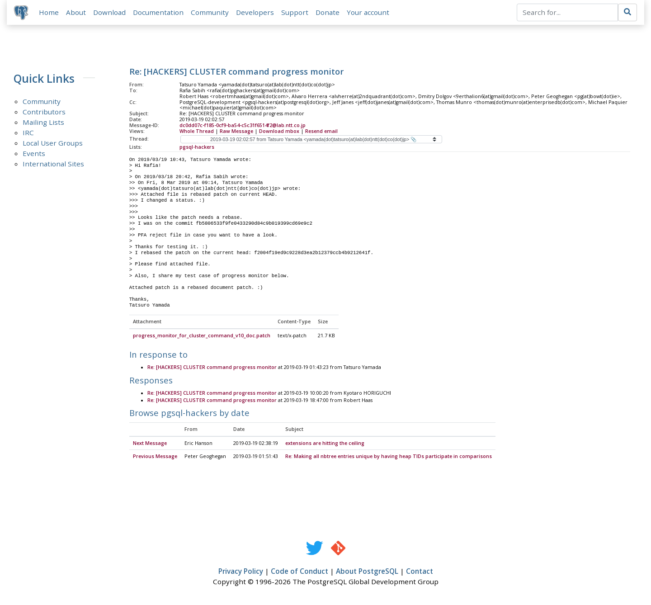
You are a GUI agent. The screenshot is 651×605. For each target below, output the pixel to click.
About (76, 12)
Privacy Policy (240, 571)
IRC (28, 132)
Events (34, 153)
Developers (255, 12)
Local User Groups (53, 142)
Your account (368, 12)
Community (210, 12)
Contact (419, 571)
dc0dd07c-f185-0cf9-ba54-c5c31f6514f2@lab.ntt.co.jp (242, 125)
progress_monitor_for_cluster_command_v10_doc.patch (201, 336)
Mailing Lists (43, 122)
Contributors (44, 111)
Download (109, 12)
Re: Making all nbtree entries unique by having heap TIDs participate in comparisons (388, 457)
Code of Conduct (299, 571)
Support (294, 12)
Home (49, 12)
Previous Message (155, 457)
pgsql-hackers (196, 147)
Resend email (321, 131)
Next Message (150, 443)
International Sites (53, 163)
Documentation (158, 12)
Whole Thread (196, 131)
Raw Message (236, 131)
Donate (328, 12)
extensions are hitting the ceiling (324, 443)
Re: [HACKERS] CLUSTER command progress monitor (212, 368)
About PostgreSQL (367, 571)
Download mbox (279, 131)
